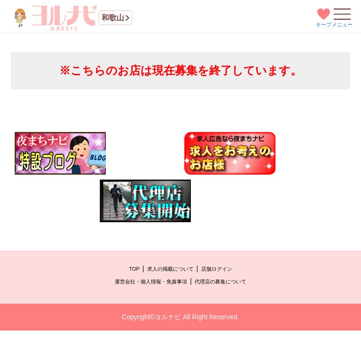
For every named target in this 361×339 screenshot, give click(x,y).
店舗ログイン (216, 269)
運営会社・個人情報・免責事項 (151, 281)
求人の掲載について (170, 269)
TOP (134, 269)
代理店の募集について (220, 281)
